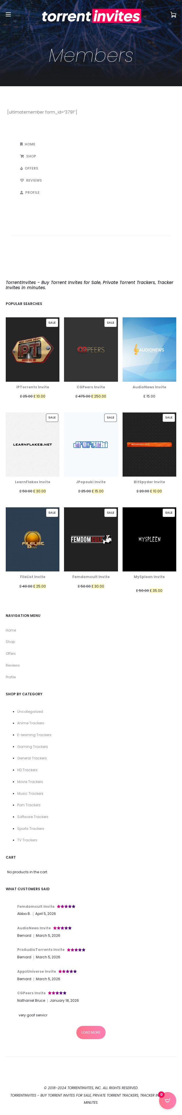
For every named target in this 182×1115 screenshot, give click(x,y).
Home (27, 144)
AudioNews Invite (34, 928)
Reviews (31, 180)
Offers (29, 168)
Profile (30, 192)
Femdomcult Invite (36, 906)
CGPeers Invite (31, 993)
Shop (28, 156)
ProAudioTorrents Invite (41, 949)
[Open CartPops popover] (167, 1100)
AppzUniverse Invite (36, 971)
